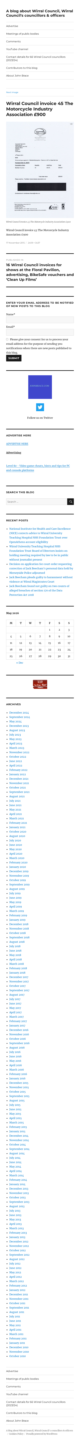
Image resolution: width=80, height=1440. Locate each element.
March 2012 (16, 1281)
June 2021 (15, 805)
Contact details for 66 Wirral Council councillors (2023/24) (35, 58)
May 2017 (15, 1007)
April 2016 (15, 1065)
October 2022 (17, 756)
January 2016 (17, 1078)
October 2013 (17, 1197)
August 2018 (17, 941)
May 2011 (15, 1325)
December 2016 (19, 1030)
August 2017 (16, 994)
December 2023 (19, 725)
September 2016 (19, 1043)
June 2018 (15, 950)
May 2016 (15, 1060)
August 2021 (17, 796)
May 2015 (15, 1113)
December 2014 (18, 1135)
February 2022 (18, 769)
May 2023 (15, 739)
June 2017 (15, 1003)
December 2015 (18, 1082)
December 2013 (18, 1188)
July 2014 (15, 1157)
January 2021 (17, 827)
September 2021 (19, 792)
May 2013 (15, 1219)
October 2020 (17, 831)
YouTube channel (17, 49)
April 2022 (15, 765)
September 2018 (19, 937)
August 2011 (16, 1312)
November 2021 (19, 783)
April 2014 (15, 1171)
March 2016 (16, 1069)
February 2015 (18, 1126)
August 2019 (17, 888)
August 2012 (17, 1259)
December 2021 (18, 778)
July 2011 (14, 1316)
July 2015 (15, 1104)
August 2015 (17, 1100)
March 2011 (16, 1334)
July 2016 (15, 1052)
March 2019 (16, 911)
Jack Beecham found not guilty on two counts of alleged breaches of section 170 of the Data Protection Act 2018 (39, 590)
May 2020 (15, 849)
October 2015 (17, 1091)
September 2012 (19, 1254)
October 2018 (17, 933)
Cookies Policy (16, 1434)
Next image (12, 92)
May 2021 (15, 809)
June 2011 (15, 1320)
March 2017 (16, 1016)
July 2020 (15, 840)
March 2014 (16, 1175)
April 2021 (15, 814)
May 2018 (15, 955)
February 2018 (18, 968)
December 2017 (18, 977)
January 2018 (17, 972)
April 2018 (15, 959)
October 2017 (17, 985)
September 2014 (19, 1149)
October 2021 (17, 787)
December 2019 (19, 871)
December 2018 (18, 924)
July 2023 (15, 734)
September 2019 (19, 884)
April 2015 (15, 1118)
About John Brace (17, 75)
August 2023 (17, 730)
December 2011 (18, 1294)
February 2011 (18, 1338)
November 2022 (19, 752)
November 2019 (19, 875)
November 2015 (19, 1087)
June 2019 (15, 897)
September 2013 (19, 1201)
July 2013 (14, 1210)
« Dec (19, 662)
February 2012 (18, 1285)
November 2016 (19, 1034)
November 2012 (19, 1245)
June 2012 (15, 1268)
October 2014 (17, 1144)
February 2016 (18, 1074)
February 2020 (18, 862)
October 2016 (17, 1038)
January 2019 (17, 919)
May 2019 (15, 902)
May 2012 (15, 1272)
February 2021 (18, 822)
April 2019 (15, 906)
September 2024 (19, 717)
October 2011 (17, 1303)
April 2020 (15, 853)
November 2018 (19, 928)
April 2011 (15, 1329)
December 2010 (18, 1347)
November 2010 (19, 1351)
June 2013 (15, 1215)
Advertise (12, 26)
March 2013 (16, 1228)
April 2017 (15, 1012)
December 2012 (18, 1241)
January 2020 (17, 866)
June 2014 (15, 1162)
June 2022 (15, 761)
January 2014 (17, 1184)
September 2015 (19, 1096)
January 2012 (17, 1290)
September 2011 (19, 1307)
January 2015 (17, 1131)
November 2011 (18, 1298)
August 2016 (17, 1047)
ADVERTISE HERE (17, 443)
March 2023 (16, 747)
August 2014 (17, 1153)
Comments (13, 41)
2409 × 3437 (34, 242)
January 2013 (17, 1237)
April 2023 (15, 743)
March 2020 (16, 858)
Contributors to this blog (21, 67)
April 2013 (15, 1223)
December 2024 (19, 712)
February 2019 (18, 915)
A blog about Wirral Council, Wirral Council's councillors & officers (39, 13)
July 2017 (14, 999)
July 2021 (15, 800)
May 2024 (15, 721)
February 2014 (18, 1179)
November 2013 (19, 1193)
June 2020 (15, 844)
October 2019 (17, 880)
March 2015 (16, 1122)
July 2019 (15, 893)
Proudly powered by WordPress (41, 1434)
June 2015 (15, 1109)
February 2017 (18, 1021)
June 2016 (15, 1056)
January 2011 (17, 1342)
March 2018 (16, 963)
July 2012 (15, 1263)
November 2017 (19, 981)
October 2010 (17, 1356)
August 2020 (17, 836)
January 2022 (17, 774)
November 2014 (19, 1140)
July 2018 (15, 946)
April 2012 (15, 1276)
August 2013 (16, 1206)
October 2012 (17, 1250)
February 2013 (18, 1232)
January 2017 (17, 1025)
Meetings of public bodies (22, 33)
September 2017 (19, 990)
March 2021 (16, 818)
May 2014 (15, 1166)
